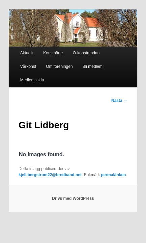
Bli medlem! (59, 62)
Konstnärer (46, 48)
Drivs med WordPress (73, 180)
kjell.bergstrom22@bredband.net (94, 150)
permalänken (40, 157)
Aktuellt (19, 48)
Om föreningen (26, 62)
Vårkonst (110, 48)
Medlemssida (92, 62)
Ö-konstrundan (78, 48)
